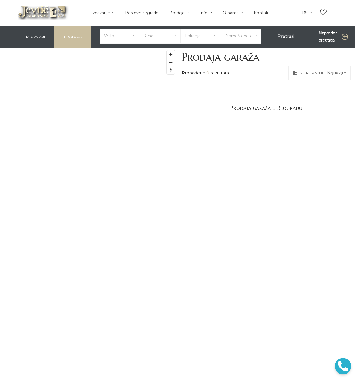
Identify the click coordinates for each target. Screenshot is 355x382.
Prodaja (177, 12)
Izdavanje (101, 12)
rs (305, 12)
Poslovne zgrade (141, 12)
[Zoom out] (171, 62)
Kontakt (262, 12)
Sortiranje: (309, 73)
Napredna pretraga (328, 37)
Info (204, 12)
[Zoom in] (171, 54)
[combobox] (120, 36)
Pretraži (285, 36)
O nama (231, 12)
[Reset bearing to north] (171, 70)
